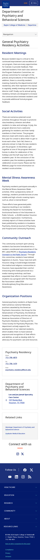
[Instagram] (17, 454)
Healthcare (9, 487)
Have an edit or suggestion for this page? (17, 544)
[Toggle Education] (36, 495)
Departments (33, 25)
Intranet (8, 556)
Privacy (7, 553)
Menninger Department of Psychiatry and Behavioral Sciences (19, 428)
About (7, 519)
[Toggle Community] (36, 511)
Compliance (9, 550)
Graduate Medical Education (15, 434)
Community (9, 511)
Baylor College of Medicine (14, 25)
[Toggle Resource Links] (36, 526)
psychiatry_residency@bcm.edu (18, 370)
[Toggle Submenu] (20, 34)
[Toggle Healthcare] (36, 487)
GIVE (25, 3)
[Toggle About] (36, 519)
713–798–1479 (11, 363)
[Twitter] (22, 454)
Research (8, 503)
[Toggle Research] (36, 503)
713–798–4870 (11, 357)
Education (9, 495)
